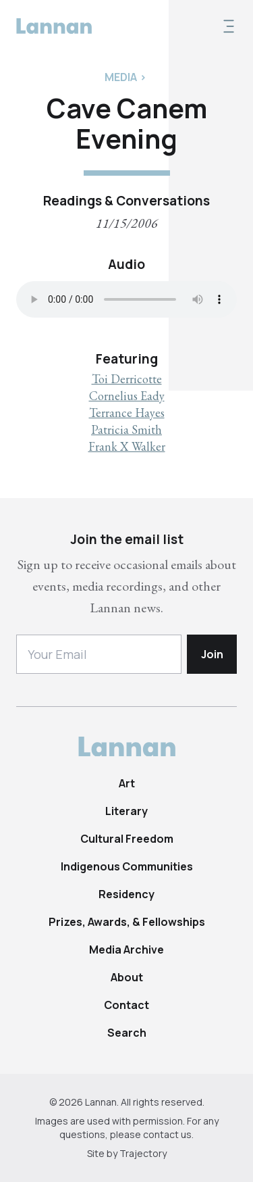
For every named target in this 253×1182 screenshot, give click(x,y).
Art (127, 783)
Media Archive (126, 949)
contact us (167, 1134)
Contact (126, 1005)
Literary (126, 811)
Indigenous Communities (127, 866)
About (127, 977)
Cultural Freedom (126, 838)
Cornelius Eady (127, 395)
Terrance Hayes (127, 412)
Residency (126, 894)
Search (126, 1032)
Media (121, 77)
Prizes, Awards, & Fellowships (127, 921)
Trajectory (143, 1153)
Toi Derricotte (127, 379)
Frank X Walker (126, 446)
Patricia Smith (126, 429)
